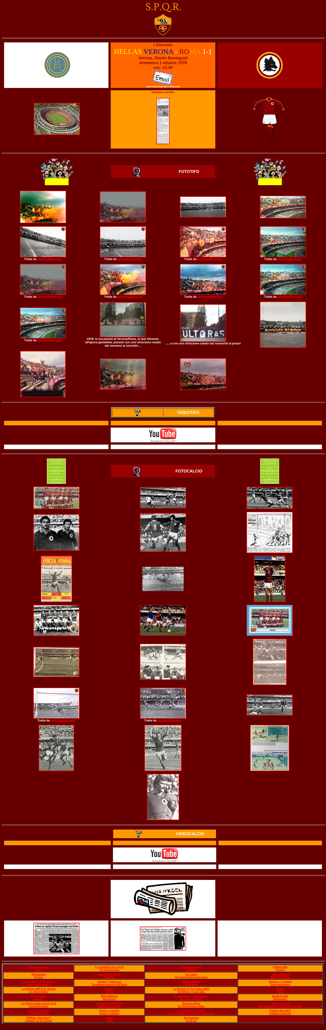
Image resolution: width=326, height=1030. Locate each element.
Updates (191, 970)
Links (109, 1018)
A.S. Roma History (38, 992)
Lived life (38, 999)
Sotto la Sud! (280, 1003)
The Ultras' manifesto (191, 999)
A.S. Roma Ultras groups (191, 1006)
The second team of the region (191, 977)
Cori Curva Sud (38, 1010)
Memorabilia (191, 981)
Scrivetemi (191, 1018)
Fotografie (280, 967)
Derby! (109, 989)
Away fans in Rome (280, 977)
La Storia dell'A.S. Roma (38, 989)
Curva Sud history (38, 1006)
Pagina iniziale (38, 967)
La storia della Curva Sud (38, 1003)
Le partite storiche (109, 1003)
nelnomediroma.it (49, 259)
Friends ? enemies (109, 1013)
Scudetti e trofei (109, 974)
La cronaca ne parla (191, 1010)
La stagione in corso (109, 967)
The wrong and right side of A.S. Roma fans (191, 1013)
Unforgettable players (38, 984)
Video (280, 989)
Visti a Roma (280, 974)
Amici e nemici (109, 1010)
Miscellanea (109, 996)
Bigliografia (280, 996)
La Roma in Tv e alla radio (191, 989)
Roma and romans (280, 984)
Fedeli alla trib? (280, 1010)
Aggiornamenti (191, 967)
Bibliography (280, 999)
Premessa (38, 974)
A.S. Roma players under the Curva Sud (280, 1006)
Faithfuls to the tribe (280, 1013)
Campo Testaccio (109, 981)
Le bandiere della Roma (38, 981)
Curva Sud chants (38, 1013)
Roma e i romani (280, 981)
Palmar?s (109, 977)
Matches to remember (109, 1006)
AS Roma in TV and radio (191, 992)
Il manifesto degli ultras (191, 996)
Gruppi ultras (191, 1003)
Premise (38, 977)
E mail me (191, 1021)
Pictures (280, 970)
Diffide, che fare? (38, 1018)
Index (38, 970)
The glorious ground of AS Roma (109, 984)
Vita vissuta (38, 996)
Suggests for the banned (38, 1021)
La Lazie (191, 974)
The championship (109, 970)
